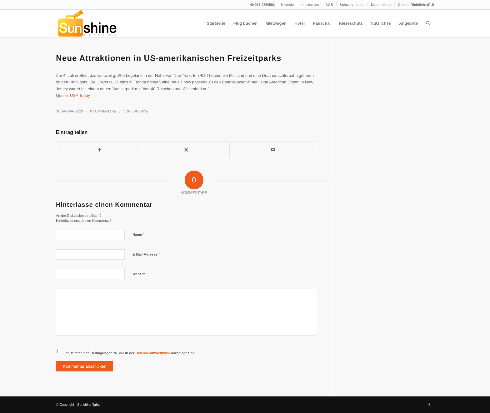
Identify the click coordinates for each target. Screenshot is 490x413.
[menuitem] (287, 4)
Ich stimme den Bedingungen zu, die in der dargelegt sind (130, 353)
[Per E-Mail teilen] (273, 150)
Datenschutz (381, 5)
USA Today (80, 95)
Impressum (309, 5)
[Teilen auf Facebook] (99, 150)
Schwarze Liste (352, 5)
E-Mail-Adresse (146, 254)
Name (138, 234)
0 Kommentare (103, 111)
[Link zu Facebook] (429, 404)
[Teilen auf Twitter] (186, 150)
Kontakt (287, 5)
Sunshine (140, 111)
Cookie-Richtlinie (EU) (416, 5)
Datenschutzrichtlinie (152, 353)
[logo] (87, 23)
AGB (329, 5)
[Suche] (428, 23)
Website (139, 274)
